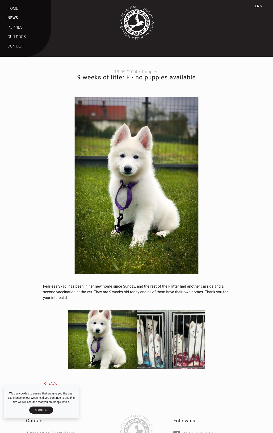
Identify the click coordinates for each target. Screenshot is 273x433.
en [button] (259, 6)
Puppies (15, 27)
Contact (16, 46)
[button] (41, 410)
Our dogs (17, 37)
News (13, 18)
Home (13, 8)
